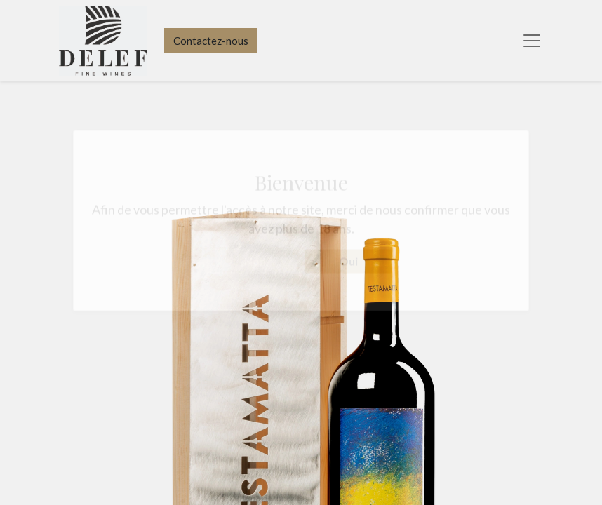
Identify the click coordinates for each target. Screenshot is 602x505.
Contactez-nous (210, 40)
